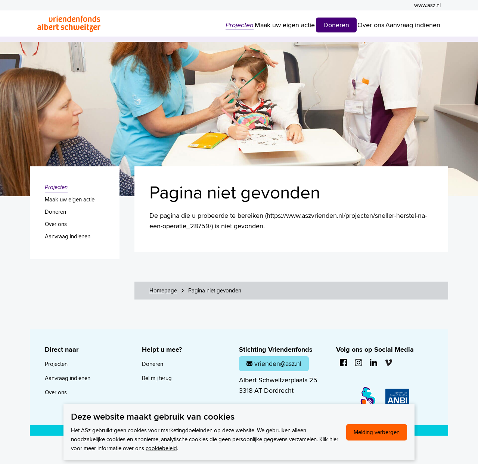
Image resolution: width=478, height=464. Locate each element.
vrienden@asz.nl (273, 363)
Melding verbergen (377, 432)
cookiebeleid (161, 448)
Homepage (163, 290)
